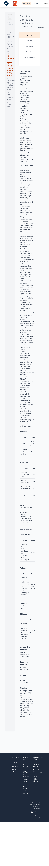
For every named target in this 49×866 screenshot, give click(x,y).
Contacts (25, 793)
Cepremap (15, 763)
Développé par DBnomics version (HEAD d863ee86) (36, 814)
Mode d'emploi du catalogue (25, 773)
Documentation (29, 57)
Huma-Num (14, 770)
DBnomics (15, 766)
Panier (36, 3)
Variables (29, 46)
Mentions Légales (36, 765)
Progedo (35, 807)
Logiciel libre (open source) (35, 778)
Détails (29, 41)
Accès (29, 63)
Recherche (26, 3)
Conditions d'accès (26, 780)
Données (29, 52)
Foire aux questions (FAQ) (25, 787)
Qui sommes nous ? (25, 766)
